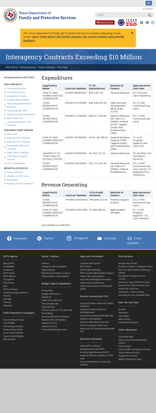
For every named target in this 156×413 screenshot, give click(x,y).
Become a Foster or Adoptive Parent (135, 266)
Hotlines (45, 263)
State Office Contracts (18, 152)
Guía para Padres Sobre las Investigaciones (93, 311)
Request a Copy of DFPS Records (133, 282)
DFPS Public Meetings (90, 270)
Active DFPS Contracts (90, 346)
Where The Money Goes (130, 359)
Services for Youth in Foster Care (133, 285)
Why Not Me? (9, 339)
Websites (7, 305)
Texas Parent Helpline (13, 336)
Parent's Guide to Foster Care (94, 325)
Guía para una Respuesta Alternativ (96, 315)
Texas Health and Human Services (134, 349)
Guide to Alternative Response (94, 322)
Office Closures (10, 289)
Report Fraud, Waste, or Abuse (56, 273)
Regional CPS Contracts (18, 141)
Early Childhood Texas (13, 319)
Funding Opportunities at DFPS (94, 352)
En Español (148, 8)
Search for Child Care (128, 288)
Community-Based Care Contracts (19, 123)
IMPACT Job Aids (15, 118)
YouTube (106, 238)
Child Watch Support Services (17, 158)
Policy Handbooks (50, 303)
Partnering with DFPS (17, 110)
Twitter (45, 238)
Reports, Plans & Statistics (54, 319)
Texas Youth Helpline (13, 332)
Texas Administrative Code (54, 329)
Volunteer (123, 312)
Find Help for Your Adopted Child (134, 295)
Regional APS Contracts (18, 137)
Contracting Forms (16, 92)
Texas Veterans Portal (128, 352)
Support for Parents (127, 355)
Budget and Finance (51, 294)
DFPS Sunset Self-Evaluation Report (97, 273)
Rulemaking (47, 313)
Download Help (125, 336)
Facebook (16, 238)
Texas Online (124, 346)
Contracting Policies (16, 88)
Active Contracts (47, 67)
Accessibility (8, 266)
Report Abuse (104, 22)
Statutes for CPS (49, 326)
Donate (121, 309)
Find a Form (8, 282)
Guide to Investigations (91, 318)
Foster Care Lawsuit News (92, 276)
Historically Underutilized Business (19, 105)
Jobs (5, 286)
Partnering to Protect (13, 326)
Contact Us (8, 270)
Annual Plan (47, 290)
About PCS (12, 134)
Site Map (7, 299)
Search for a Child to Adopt (131, 292)
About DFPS (8, 263)
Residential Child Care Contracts (18, 147)
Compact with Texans (90, 263)
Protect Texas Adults (13, 329)
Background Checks (17, 96)
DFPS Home (11, 67)
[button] (142, 22)
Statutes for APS (49, 323)
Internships (123, 316)
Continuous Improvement (15, 292)
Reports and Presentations (20, 183)
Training (7, 302)
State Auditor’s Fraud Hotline (55, 276)
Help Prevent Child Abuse (92, 282)
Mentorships (124, 319)
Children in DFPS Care (18, 176)
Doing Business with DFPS (19, 77)
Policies (6, 295)
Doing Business (28, 67)
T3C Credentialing (16, 163)
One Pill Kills (9, 323)
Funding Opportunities (18, 99)
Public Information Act (52, 300)
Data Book (12, 179)
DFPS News (85, 266)
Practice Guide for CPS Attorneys (57, 310)
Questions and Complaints (54, 266)
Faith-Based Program (128, 322)
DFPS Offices (9, 276)
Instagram (77, 238)
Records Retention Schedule (55, 316)
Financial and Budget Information (95, 279)
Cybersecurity (48, 306)
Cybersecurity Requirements (21, 114)
